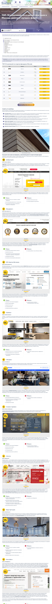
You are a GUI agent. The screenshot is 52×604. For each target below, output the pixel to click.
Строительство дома (5, 6)
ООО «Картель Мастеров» (8, 44)
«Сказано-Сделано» (7, 47)
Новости (31, 6)
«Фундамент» (6, 43)
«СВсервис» (6, 46)
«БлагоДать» (6, 50)
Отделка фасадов (5, 34)
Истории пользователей (23, 6)
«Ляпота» (5, 48)
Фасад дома (9, 11)
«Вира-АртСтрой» (7, 49)
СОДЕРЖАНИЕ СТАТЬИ (7, 38)
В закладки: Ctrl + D (22, 30)
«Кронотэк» (6, 51)
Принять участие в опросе (26, 104)
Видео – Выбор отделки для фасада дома (10, 52)
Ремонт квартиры (14, 6)
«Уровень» (6, 45)
